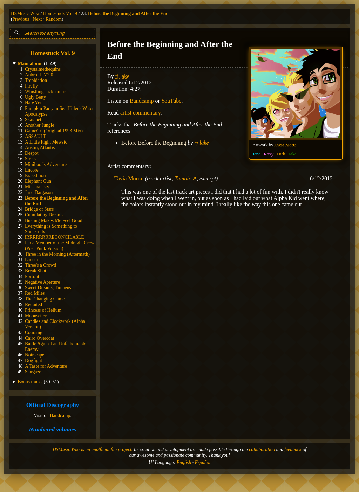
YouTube (171, 101)
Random (54, 19)
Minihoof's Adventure (46, 164)
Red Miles (35, 293)
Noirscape (34, 355)
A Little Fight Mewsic (46, 142)
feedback (293, 449)
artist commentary (140, 113)
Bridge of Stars (39, 209)
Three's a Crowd (40, 265)
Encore (32, 170)
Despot (32, 153)
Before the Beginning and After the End (128, 13)
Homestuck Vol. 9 (60, 13)
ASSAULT (35, 136)
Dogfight (33, 360)
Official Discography (52, 405)
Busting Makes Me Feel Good (53, 220)
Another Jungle (39, 125)
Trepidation (36, 80)
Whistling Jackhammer (47, 91)
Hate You (34, 102)
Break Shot (35, 270)
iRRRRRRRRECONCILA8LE (54, 237)
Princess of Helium (43, 310)
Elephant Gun (38, 181)
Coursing (33, 332)
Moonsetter (36, 315)
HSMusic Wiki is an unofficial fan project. (93, 449)
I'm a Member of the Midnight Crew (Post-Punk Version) (59, 245)
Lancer (31, 259)
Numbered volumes (52, 429)
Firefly (31, 86)
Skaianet (33, 119)
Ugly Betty (35, 97)
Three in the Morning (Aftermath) (57, 254)
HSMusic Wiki (25, 13)
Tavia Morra (286, 145)
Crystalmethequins (43, 69)
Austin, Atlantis (40, 147)
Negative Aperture (42, 282)
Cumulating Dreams (44, 214)
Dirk (281, 154)
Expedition (35, 175)
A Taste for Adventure (46, 366)
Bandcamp (60, 415)
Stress (30, 158)
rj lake (122, 76)
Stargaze (33, 371)
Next (37, 19)
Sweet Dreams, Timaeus (48, 287)
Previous (21, 19)
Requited (33, 304)
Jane (256, 154)
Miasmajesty (37, 186)
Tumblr (183, 178)
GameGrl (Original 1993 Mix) (54, 130)
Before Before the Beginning (153, 143)
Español (203, 462)
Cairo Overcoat (39, 338)
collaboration (262, 449)
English (184, 462)
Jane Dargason (39, 192)
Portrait (32, 276)
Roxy (269, 154)
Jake (293, 154)
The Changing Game (45, 299)
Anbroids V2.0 (39, 74)
